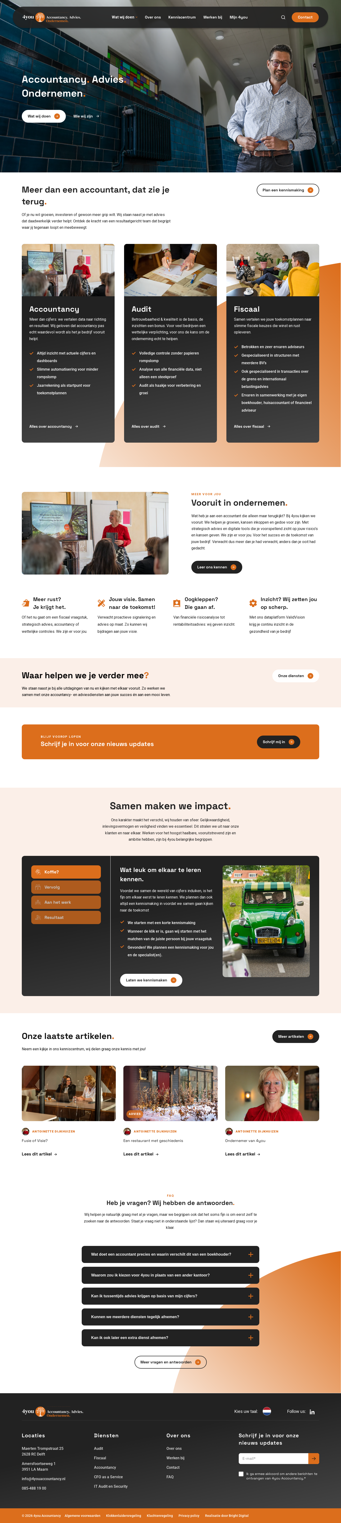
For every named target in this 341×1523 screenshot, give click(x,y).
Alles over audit (149, 426)
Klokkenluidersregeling (123, 1515)
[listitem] (57, 618)
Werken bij (175, 1458)
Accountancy (105, 1467)
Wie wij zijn (86, 116)
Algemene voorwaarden (82, 1515)
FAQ (170, 1477)
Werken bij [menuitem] (212, 17)
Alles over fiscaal (252, 426)
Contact (305, 17)
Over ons (174, 1448)
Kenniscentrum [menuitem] (182, 17)
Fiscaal (100, 1458)
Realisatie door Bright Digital (227, 1515)
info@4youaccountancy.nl (43, 1479)
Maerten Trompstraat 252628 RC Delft (42, 1451)
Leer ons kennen (216, 567)
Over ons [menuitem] (153, 17)
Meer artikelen (295, 1036)
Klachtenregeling (160, 1515)
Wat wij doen (124, 17)
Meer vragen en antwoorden (170, 1362)
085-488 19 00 (34, 1488)
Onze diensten (295, 676)
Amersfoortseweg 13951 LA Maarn (39, 1466)
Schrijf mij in (278, 742)
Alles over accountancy (53, 426)
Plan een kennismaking (288, 190)
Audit (98, 1448)
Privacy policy (189, 1515)
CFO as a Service (108, 1477)
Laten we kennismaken (151, 980)
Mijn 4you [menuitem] (239, 17)
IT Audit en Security (111, 1486)
